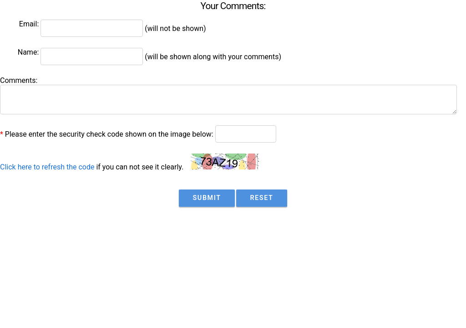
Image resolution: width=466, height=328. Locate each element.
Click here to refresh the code (47, 167)
